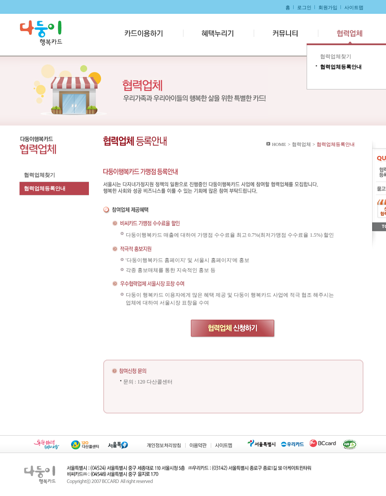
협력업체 (344, 33)
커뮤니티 (285, 33)
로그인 (304, 7)
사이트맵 (353, 7)
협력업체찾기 (39, 175)
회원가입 (327, 7)
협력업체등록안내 (44, 188)
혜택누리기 (218, 33)
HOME (279, 144)
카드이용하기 (145, 33)
